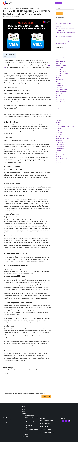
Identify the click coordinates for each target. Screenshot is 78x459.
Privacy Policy (6, 438)
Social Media (59, 154)
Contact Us (51, 3)
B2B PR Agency (29, 441)
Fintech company (60, 99)
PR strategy (59, 136)
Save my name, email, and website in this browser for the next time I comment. (26, 410)
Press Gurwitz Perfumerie (62, 140)
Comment (6, 389)
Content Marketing (61, 66)
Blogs (45, 3)
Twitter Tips (59, 165)
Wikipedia (58, 171)
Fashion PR (59, 88)
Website (38, 405)
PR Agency (59, 130)
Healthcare (59, 111)
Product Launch (60, 148)
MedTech (58, 121)
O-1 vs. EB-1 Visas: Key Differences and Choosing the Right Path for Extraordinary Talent (65, 42)
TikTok (57, 163)
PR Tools (58, 138)
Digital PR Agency (29, 437)
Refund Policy (6, 440)
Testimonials (40, 3)
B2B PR (58, 59)
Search (58, 8)
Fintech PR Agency (30, 431)
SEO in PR (58, 152)
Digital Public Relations (62, 74)
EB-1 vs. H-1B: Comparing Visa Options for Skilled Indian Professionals (63, 25)
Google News (59, 109)
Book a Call (58, 2)
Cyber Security (60, 68)
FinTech (58, 97)
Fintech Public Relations (62, 101)
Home (23, 3)
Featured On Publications (62, 95)
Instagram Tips (60, 119)
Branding (58, 64)
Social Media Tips (60, 156)
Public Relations (60, 150)
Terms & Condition (8, 436)
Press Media (59, 142)
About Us (27, 3)
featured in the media (62, 92)
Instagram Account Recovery (64, 115)
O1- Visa (58, 123)
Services (24, 429)
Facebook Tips (60, 86)
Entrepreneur (59, 80)
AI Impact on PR (60, 55)
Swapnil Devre (8, 16)
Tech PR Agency (29, 443)
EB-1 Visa (58, 76)
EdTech (58, 78)
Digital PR (58, 70)
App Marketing (60, 57)
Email (21, 405)
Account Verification (61, 53)
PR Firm (58, 132)
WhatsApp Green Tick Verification (65, 169)
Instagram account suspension (64, 117)
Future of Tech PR (60, 103)
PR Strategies (59, 134)
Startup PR (59, 159)
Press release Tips (61, 144)
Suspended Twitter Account (63, 161)
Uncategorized (60, 167)
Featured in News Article (62, 90)
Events (58, 82)
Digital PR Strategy (61, 72)
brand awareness (60, 61)
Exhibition (58, 84)
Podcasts (58, 126)
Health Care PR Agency (31, 439)
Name (5, 405)
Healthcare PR (60, 113)
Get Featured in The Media (63, 107)
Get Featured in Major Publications (65, 105)
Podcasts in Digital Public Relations (65, 128)
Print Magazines (60, 146)
